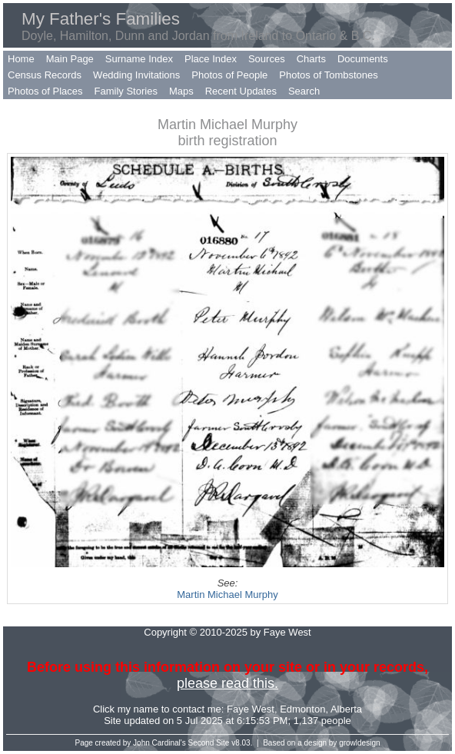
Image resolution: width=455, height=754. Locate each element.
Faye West (250, 709)
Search (304, 91)
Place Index (210, 59)
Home (21, 59)
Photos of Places (45, 91)
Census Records (44, 75)
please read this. (227, 683)
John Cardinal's (159, 743)
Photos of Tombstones (328, 75)
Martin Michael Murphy (227, 594)
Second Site (209, 743)
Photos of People (229, 75)
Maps (181, 91)
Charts (311, 59)
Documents (362, 59)
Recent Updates (241, 91)
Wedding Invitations (136, 75)
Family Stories (126, 91)
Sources (266, 59)
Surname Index (139, 59)
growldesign (359, 743)
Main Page (70, 59)
